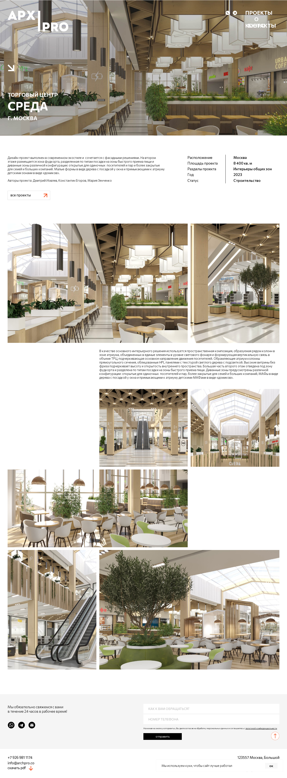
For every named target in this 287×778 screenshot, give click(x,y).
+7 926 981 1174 (20, 757)
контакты (260, 25)
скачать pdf (17, 768)
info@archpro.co (21, 763)
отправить (163, 736)
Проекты (258, 12)
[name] (211, 708)
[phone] (211, 719)
